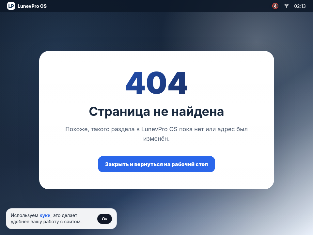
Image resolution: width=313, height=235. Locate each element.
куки (45, 215)
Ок (104, 218)
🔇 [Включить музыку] (275, 6)
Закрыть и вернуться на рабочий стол (156, 164)
